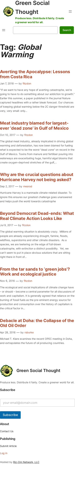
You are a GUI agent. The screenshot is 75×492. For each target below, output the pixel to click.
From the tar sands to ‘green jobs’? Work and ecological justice (35, 272)
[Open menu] (70, 11)
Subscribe (10, 415)
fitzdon (27, 83)
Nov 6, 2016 (7, 280)
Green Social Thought (38, 370)
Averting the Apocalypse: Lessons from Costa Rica (35, 74)
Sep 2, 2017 (7, 186)
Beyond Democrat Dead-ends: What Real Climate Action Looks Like (37, 216)
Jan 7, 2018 (7, 83)
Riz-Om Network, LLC (26, 462)
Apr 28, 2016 (8, 332)
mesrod (27, 186)
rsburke (29, 332)
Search (67, 30)
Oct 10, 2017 (7, 134)
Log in (3, 453)
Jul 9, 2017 (6, 225)
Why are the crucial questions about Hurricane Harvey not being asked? (36, 177)
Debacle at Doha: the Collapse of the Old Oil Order (37, 323)
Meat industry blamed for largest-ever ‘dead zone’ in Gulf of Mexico (34, 126)
